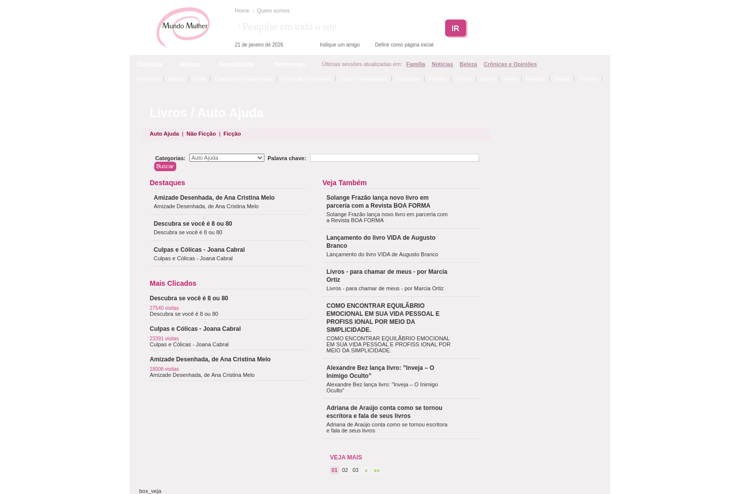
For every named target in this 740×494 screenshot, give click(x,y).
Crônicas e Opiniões (510, 64)
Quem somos (273, 11)
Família (415, 64)
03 (355, 470)
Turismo (588, 79)
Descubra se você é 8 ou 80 (193, 223)
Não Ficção (201, 134)
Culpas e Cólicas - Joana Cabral (199, 249)
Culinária (149, 64)
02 (345, 470)
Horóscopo (290, 64)
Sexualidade (236, 64)
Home (242, 11)
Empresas (408, 79)
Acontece (147, 79)
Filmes (463, 79)
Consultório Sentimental (243, 79)
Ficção (232, 134)
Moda (510, 79)
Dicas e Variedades (363, 79)
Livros (487, 79)
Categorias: (170, 158)
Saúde (562, 79)
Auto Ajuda (164, 134)
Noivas (190, 64)
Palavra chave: (287, 158)
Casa (199, 79)
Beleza (468, 64)
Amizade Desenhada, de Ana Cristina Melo (214, 197)
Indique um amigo (340, 45)
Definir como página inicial (404, 45)
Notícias (442, 64)
